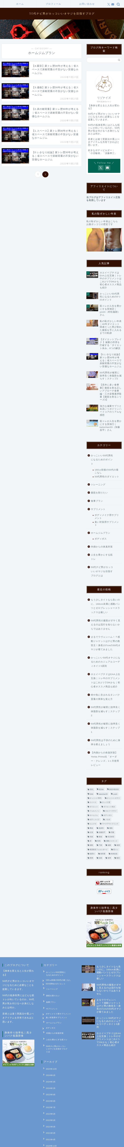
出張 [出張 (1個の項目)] (91, 832)
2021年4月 (49, 1115)
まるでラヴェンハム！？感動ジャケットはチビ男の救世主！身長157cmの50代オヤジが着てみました (105, 643)
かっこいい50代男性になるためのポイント (102, 459)
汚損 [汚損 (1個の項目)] (100, 845)
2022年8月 (49, 1085)
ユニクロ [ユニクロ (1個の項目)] (93, 824)
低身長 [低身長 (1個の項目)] (101, 828)
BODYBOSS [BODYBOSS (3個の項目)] (114, 790)
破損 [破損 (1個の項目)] (118, 845)
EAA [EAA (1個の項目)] (91, 794)
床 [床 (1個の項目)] (90, 841)
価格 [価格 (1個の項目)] (111, 828)
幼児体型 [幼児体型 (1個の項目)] (111, 837)
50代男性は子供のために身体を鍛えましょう (105, 742)
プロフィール (53, 3)
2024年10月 (49, 1060)
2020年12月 (49, 1120)
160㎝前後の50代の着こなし (107, 471)
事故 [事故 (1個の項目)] (91, 828)
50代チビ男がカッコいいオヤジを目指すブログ (62, 13)
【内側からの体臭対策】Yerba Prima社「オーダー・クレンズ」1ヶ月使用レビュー (105, 758)
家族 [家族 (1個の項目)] (100, 837)
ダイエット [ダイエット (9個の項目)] (94, 807)
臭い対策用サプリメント (107, 523)
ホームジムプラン (100, 533)
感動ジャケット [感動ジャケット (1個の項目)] (111, 841)
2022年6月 (49, 1095)
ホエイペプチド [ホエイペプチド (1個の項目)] (111, 811)
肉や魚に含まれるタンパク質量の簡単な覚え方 (105, 697)
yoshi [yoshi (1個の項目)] (115, 794)
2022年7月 (49, 1090)
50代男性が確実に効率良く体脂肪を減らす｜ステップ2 (105, 711)
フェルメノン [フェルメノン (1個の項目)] (94, 811)
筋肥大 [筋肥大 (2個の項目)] (92, 854)
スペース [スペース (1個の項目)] (93, 802)
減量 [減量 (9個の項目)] (109, 845)
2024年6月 (49, 1065)
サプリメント (98, 509)
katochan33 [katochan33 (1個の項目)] (103, 794)
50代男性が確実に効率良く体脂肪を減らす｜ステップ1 (105, 728)
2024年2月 (49, 1075)
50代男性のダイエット (107, 476)
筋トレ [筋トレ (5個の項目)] (115, 849)
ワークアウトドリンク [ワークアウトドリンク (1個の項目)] (110, 824)
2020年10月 (49, 1129)
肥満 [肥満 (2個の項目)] (91, 858)
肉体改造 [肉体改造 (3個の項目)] (114, 854)
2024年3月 (49, 1070)
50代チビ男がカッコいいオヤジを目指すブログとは (102, 571)
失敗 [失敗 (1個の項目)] (91, 837)
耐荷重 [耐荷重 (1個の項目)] (102, 854)
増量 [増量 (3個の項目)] (112, 832)
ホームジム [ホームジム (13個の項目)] (94, 815)
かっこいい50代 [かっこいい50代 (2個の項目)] (95, 798)
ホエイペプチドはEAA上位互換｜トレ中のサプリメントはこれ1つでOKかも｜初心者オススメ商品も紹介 (105, 680)
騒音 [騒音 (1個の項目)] (118, 858)
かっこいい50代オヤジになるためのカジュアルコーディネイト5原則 (105, 661)
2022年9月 (49, 1079)
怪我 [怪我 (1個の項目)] (98, 841)
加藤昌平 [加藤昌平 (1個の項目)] (102, 832)
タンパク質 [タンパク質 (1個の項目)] (106, 802)
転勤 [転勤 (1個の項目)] (100, 858)
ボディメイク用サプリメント (107, 516)
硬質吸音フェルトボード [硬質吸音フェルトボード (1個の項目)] (99, 849)
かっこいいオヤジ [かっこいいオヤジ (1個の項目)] (113, 798)
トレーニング (98, 484)
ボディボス (101, 539)
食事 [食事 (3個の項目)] (109, 858)
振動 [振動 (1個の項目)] (91, 845)
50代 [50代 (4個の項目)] (91, 790)
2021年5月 (49, 1109)
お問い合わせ (87, 3)
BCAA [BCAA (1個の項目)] (101, 790)
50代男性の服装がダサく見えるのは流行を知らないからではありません (105, 624)
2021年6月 (49, 1104)
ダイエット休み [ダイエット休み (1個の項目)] (109, 807)
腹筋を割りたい (99, 492)
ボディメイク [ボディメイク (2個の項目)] (94, 819)
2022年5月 (49, 1100)
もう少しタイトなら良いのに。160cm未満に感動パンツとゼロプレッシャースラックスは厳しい (105, 606)
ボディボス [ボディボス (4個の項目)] (108, 815)
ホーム (20, 3)
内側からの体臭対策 (102, 547)
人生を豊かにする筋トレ (102, 557)
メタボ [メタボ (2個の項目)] (107, 819)
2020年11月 (49, 1125)
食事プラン (97, 501)
